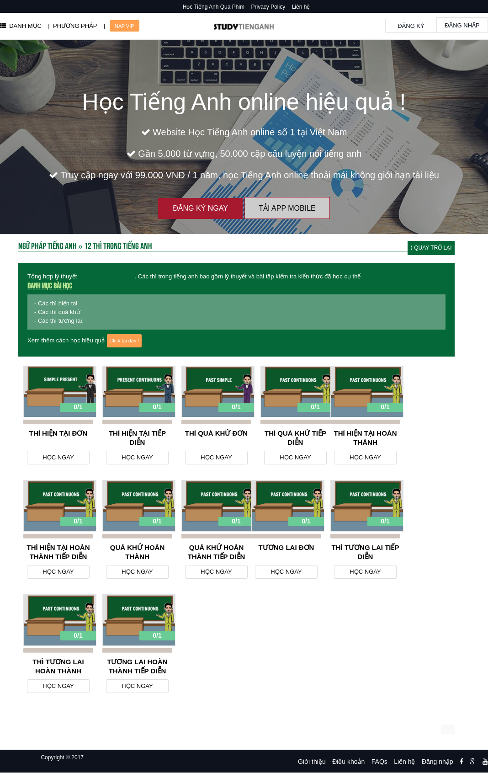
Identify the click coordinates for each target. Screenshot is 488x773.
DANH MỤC (21, 25)
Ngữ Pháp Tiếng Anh (47, 245)
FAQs (379, 761)
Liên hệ (301, 7)
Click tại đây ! (124, 340)
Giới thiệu (312, 761)
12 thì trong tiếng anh (107, 276)
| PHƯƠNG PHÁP (72, 25)
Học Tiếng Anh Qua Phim (213, 7)
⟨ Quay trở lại (431, 248)
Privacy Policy (268, 7)
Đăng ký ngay (200, 208)
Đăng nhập (462, 25)
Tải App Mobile (287, 208)
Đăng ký (411, 25)
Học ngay (58, 457)
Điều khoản (348, 761)
